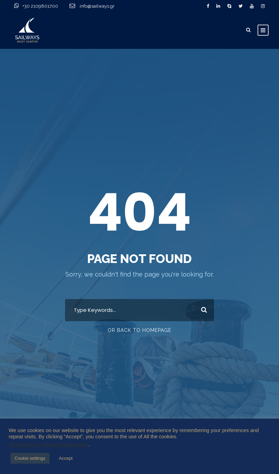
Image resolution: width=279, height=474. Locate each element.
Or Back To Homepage (139, 330)
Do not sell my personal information (48, 444)
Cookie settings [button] (30, 458)
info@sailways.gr (102, 6)
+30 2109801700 (48, 6)
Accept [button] (66, 458)
